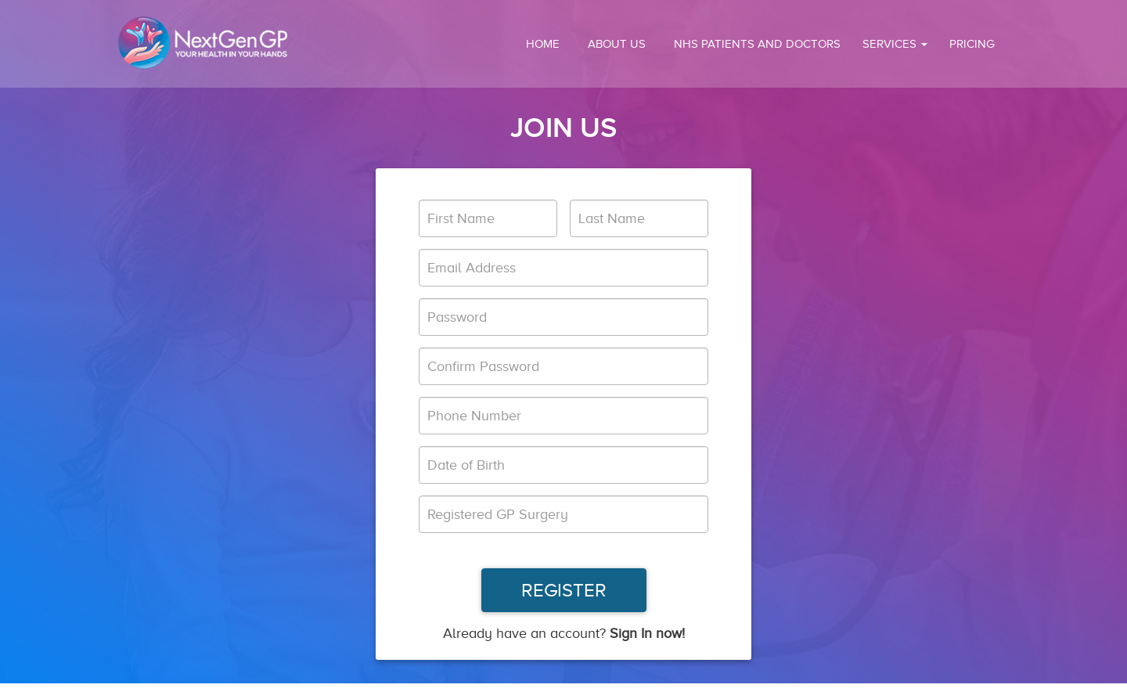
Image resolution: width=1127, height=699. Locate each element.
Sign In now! (647, 633)
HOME (543, 44)
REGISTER (564, 590)
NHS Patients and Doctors (757, 44)
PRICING (972, 44)
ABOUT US (617, 44)
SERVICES (894, 44)
